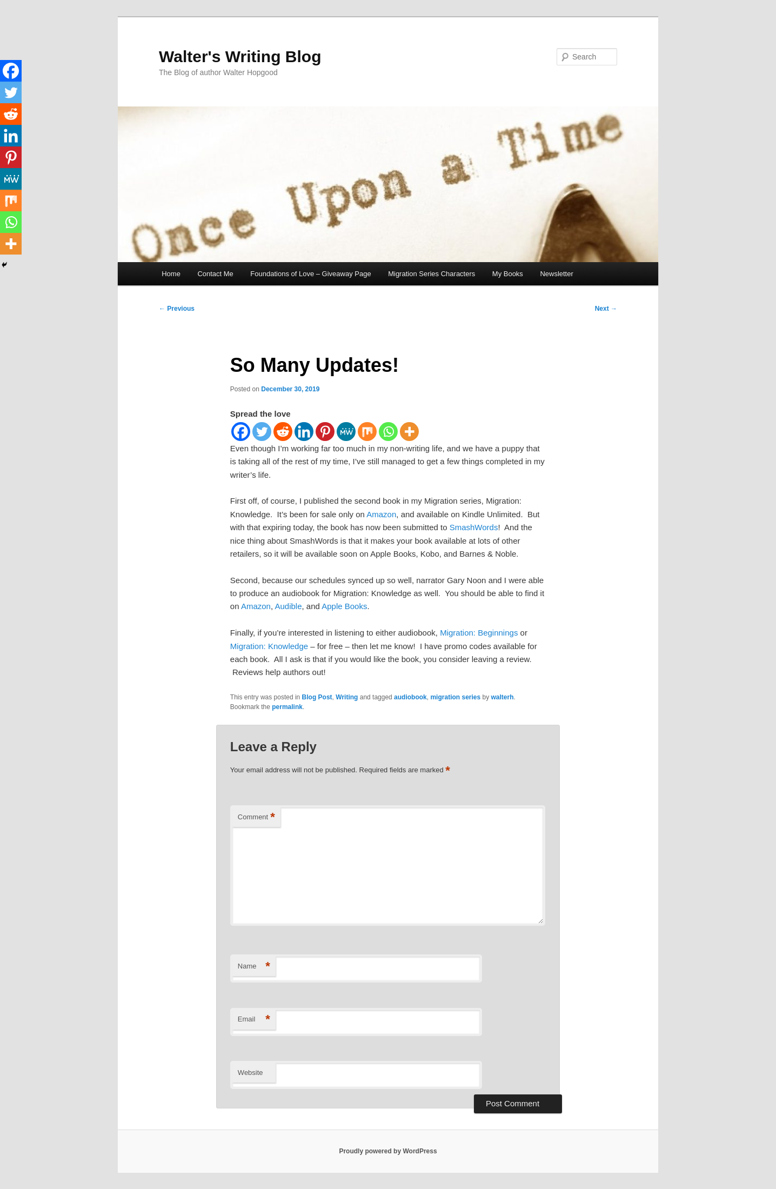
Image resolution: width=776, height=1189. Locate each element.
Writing (347, 697)
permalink (287, 707)
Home (171, 274)
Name (254, 966)
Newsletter (556, 274)
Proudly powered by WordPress (388, 1151)
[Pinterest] (325, 431)
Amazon (381, 514)
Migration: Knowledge (269, 646)
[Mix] (367, 431)
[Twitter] (261, 431)
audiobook (410, 697)
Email (254, 1019)
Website (250, 1072)
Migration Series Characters (431, 274)
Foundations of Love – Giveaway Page (310, 274)
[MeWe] (346, 431)
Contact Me (215, 274)
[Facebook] (240, 431)
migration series (455, 697)
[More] (409, 431)
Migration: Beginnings (479, 632)
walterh (502, 697)
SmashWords (474, 527)
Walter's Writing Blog (240, 56)
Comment (256, 817)
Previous (177, 308)
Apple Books (344, 606)
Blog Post (317, 697)
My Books (507, 274)
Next (606, 308)
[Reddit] (282, 431)
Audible (288, 606)
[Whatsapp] (388, 431)
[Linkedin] (304, 431)
